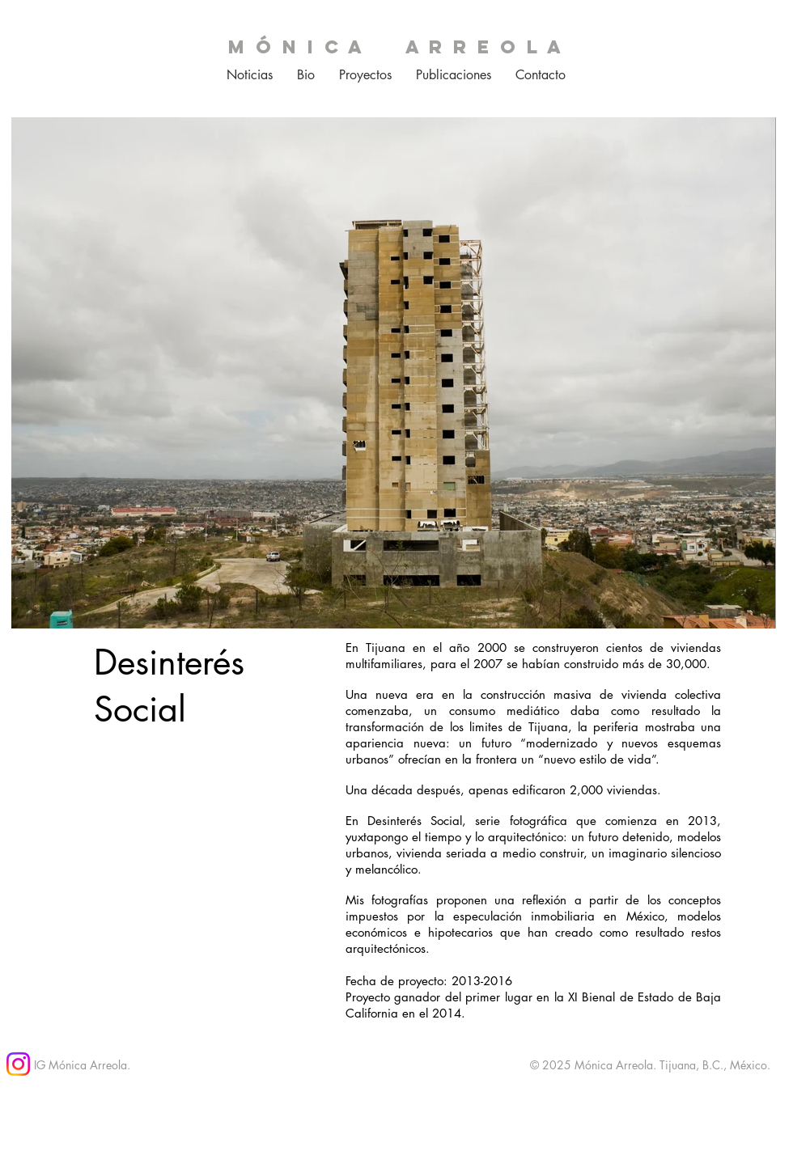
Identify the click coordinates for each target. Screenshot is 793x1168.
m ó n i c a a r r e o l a (396, 47)
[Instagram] (18, 1064)
